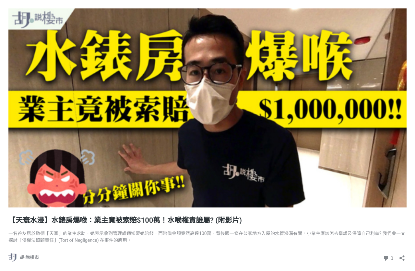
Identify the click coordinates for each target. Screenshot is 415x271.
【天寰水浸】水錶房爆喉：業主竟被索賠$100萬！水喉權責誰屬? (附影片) (125, 220)
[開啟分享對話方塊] (402, 256)
